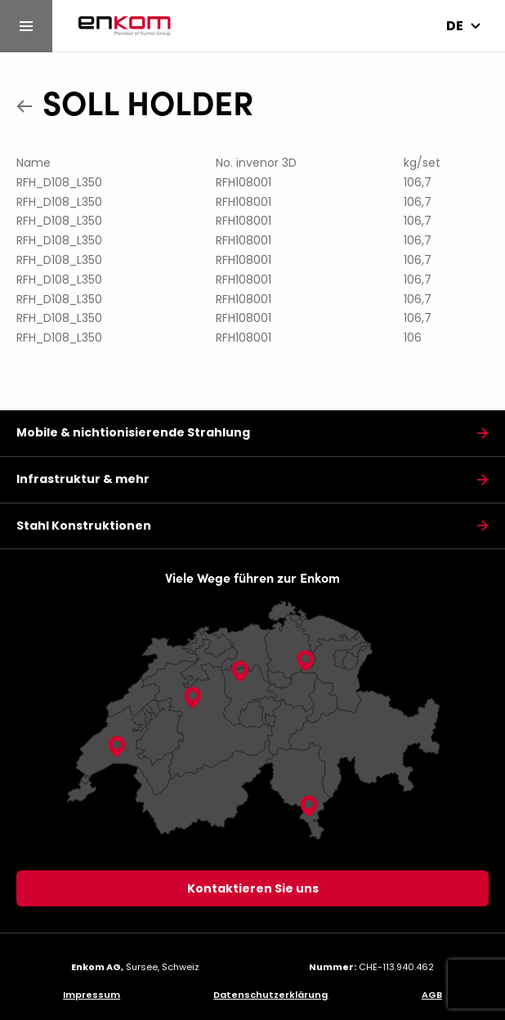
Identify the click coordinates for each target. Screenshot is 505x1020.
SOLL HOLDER (147, 101)
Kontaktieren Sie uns (253, 888)
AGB (432, 994)
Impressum (91, 994)
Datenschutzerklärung (270, 994)
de (454, 25)
